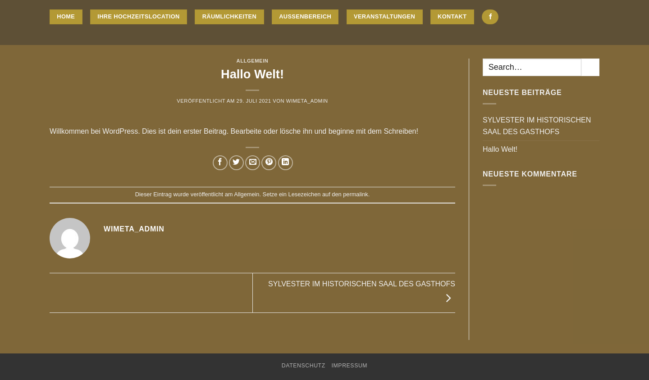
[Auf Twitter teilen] (236, 162)
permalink (355, 194)
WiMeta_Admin (307, 101)
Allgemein (253, 60)
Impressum (350, 365)
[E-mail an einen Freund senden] (252, 162)
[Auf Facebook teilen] (220, 162)
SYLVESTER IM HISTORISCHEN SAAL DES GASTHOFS (537, 126)
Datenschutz (303, 365)
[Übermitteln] (590, 67)
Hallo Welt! (500, 149)
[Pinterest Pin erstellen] (268, 162)
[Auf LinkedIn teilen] (285, 162)
